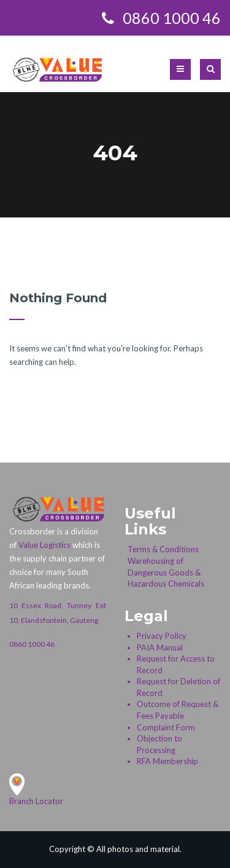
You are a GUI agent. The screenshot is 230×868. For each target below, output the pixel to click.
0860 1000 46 (32, 644)
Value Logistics (44, 545)
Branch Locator (36, 801)
